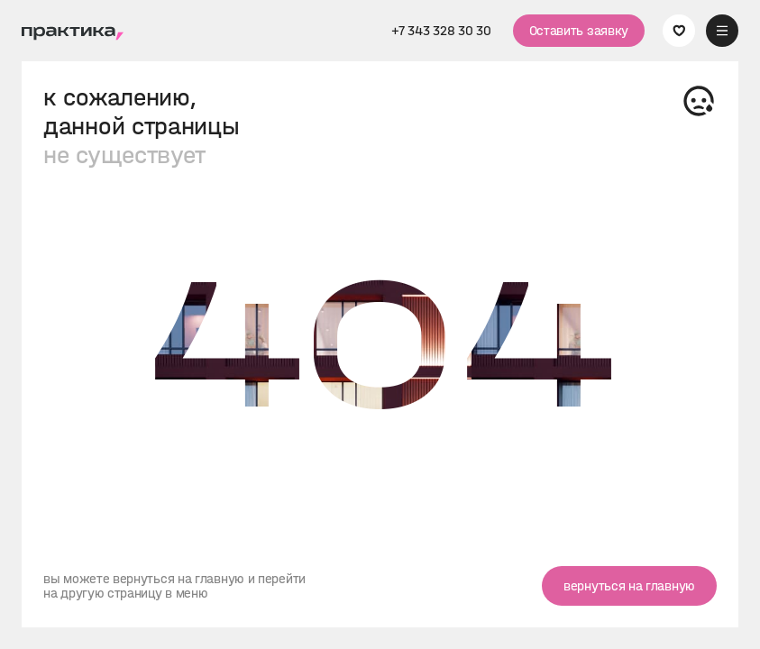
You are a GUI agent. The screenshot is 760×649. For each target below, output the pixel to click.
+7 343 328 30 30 (440, 31)
